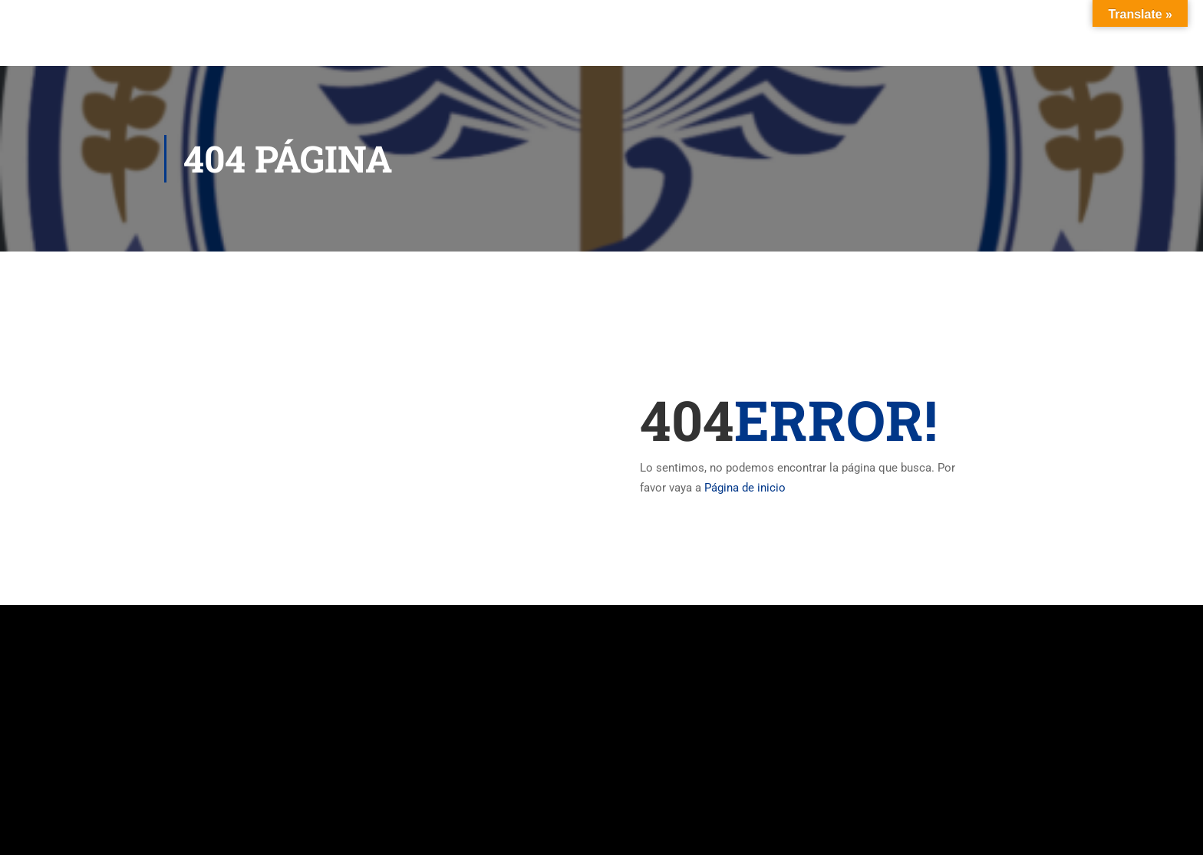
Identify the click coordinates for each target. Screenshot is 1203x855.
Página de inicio (745, 488)
